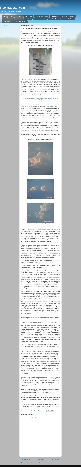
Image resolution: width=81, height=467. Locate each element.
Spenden (71, 16)
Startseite (5, 16)
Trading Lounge (55, 16)
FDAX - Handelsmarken (41, 16)
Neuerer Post (25, 459)
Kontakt (11, 19)
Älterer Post (56, 459)
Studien (64, 16)
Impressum (19, 19)
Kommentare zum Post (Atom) (34, 462)
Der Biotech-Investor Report (19, 16)
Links (4, 19)
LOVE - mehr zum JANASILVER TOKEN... (14, 21)
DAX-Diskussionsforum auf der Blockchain (62, 19)
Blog (31, 16)
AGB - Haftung (29, 19)
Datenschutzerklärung (42, 19)
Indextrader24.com (12, 7)
